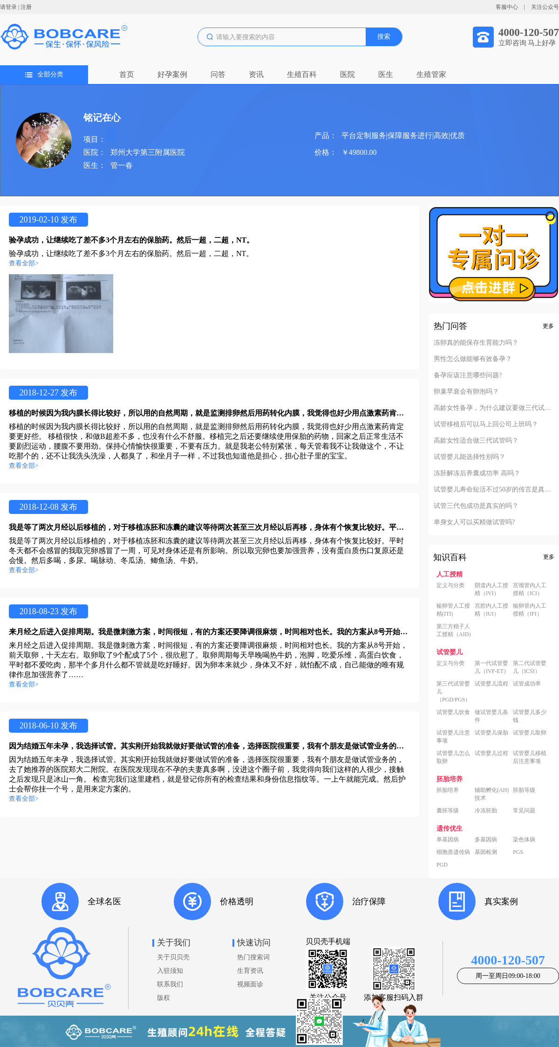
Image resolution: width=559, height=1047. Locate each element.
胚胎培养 (447, 790)
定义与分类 (450, 585)
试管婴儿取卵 (529, 732)
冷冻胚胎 (486, 810)
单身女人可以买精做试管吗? (474, 522)
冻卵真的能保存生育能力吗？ (476, 343)
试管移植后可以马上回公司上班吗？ (486, 424)
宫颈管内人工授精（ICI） (529, 589)
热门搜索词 (253, 957)
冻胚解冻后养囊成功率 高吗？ (477, 473)
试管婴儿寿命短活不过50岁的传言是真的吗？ (494, 489)
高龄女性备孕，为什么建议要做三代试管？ (494, 408)
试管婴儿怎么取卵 (453, 757)
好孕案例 (172, 74)
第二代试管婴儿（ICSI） (529, 667)
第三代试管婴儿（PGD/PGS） (453, 691)
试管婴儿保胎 (491, 732)
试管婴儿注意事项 (453, 736)
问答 (218, 74)
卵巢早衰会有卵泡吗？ (466, 391)
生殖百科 (302, 74)
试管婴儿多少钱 (529, 716)
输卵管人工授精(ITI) (453, 610)
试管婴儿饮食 (453, 712)
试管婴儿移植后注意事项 (529, 757)
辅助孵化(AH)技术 (492, 794)
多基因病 (486, 839)
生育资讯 (250, 970)
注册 (26, 7)
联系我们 (170, 984)
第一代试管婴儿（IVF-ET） (492, 667)
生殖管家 (431, 74)
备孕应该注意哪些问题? (468, 375)
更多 (548, 326)
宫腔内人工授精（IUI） (491, 610)
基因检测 (486, 852)
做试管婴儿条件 (491, 716)
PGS (518, 852)
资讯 (256, 74)
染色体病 (524, 839)
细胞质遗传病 (453, 852)
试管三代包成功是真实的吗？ (476, 506)
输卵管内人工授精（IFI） (529, 610)
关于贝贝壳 (173, 957)
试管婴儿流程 (491, 683)
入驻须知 (170, 970)
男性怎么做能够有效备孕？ (473, 359)
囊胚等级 (447, 810)
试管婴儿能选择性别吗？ (469, 457)
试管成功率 (527, 683)
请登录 (8, 7)
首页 (126, 74)
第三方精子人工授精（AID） (455, 630)
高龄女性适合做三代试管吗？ (476, 440)
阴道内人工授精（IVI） (491, 589)
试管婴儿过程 (491, 753)
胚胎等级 (524, 790)
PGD (442, 864)
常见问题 (524, 810)
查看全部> (24, 263)
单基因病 (447, 839)
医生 (385, 74)
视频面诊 (250, 984)
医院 (347, 74)
